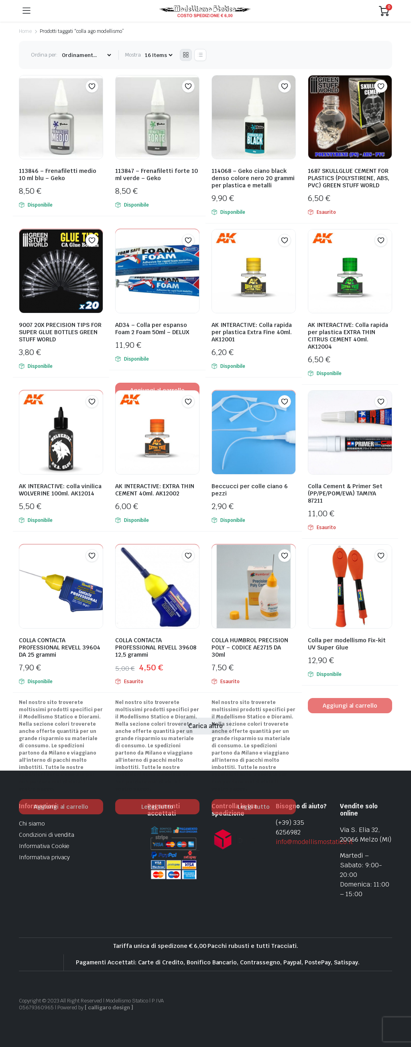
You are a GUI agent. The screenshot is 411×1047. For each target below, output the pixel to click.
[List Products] (200, 55)
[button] (92, 86)
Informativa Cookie (44, 846)
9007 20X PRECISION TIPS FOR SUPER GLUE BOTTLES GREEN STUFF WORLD (60, 332)
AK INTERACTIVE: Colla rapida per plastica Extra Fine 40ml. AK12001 (252, 332)
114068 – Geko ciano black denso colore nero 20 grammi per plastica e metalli (253, 178)
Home (25, 31)
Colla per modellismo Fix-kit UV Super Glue (347, 644)
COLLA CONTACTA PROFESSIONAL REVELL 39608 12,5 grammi (155, 647)
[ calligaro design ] (109, 1007)
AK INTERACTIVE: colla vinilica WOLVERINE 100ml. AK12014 (60, 490)
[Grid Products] (186, 55)
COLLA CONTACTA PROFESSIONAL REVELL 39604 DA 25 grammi (59, 647)
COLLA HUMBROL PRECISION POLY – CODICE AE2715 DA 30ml (250, 647)
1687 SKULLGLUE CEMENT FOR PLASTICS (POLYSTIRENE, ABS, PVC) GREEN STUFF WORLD (348, 178)
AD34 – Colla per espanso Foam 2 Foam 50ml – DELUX (152, 328)
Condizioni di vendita (46, 834)
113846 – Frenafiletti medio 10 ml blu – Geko (57, 174)
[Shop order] (86, 55)
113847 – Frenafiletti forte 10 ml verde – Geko (156, 174)
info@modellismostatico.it (314, 842)
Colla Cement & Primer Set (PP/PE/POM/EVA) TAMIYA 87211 (345, 493)
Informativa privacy (44, 857)
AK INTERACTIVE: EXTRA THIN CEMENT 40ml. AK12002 (154, 490)
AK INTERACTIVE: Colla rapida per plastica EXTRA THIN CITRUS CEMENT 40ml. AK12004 (348, 335)
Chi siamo (32, 823)
